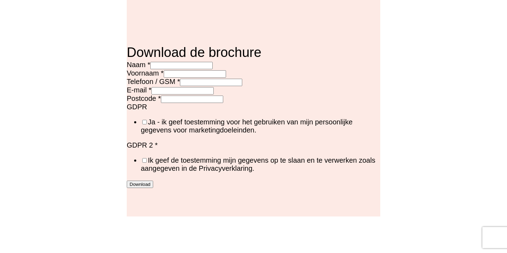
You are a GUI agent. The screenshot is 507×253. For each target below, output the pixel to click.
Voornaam (145, 73)
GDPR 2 (142, 145)
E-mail (139, 90)
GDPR (137, 107)
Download (140, 184)
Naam (138, 65)
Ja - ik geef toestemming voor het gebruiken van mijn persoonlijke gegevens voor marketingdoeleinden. (246, 126)
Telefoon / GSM (153, 81)
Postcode (144, 98)
